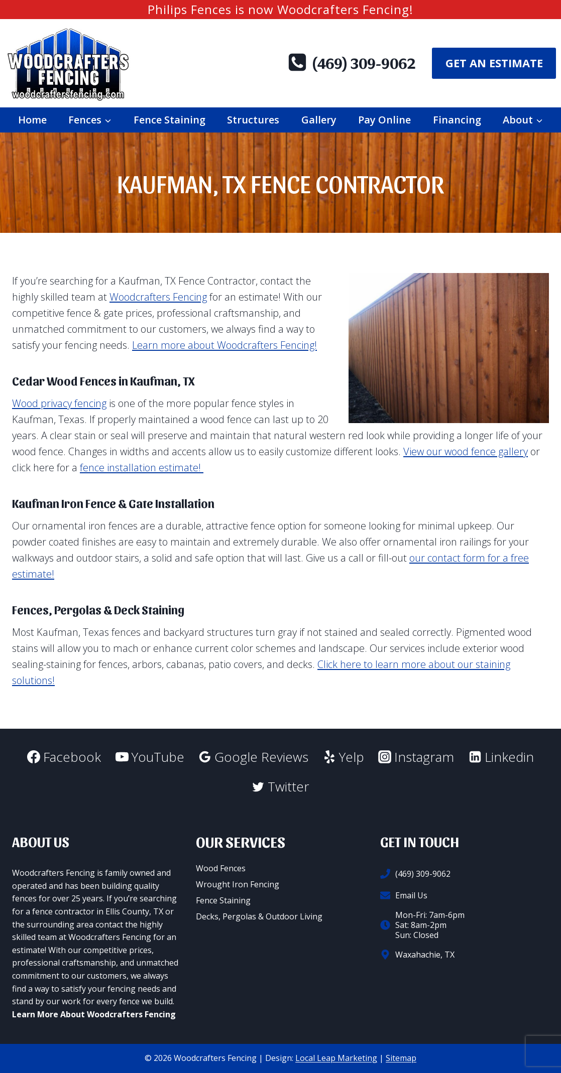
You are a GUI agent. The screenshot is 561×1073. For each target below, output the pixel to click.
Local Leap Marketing (336, 1057)
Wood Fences (221, 868)
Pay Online (384, 119)
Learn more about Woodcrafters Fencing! (224, 345)
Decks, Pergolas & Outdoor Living (259, 916)
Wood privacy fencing (59, 403)
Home (32, 119)
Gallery (318, 119)
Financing (457, 119)
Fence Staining (169, 119)
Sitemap (401, 1057)
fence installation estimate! (141, 467)
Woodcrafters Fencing (158, 297)
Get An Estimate (494, 62)
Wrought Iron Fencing (237, 884)
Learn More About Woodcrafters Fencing (94, 1014)
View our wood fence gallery (465, 451)
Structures (253, 119)
